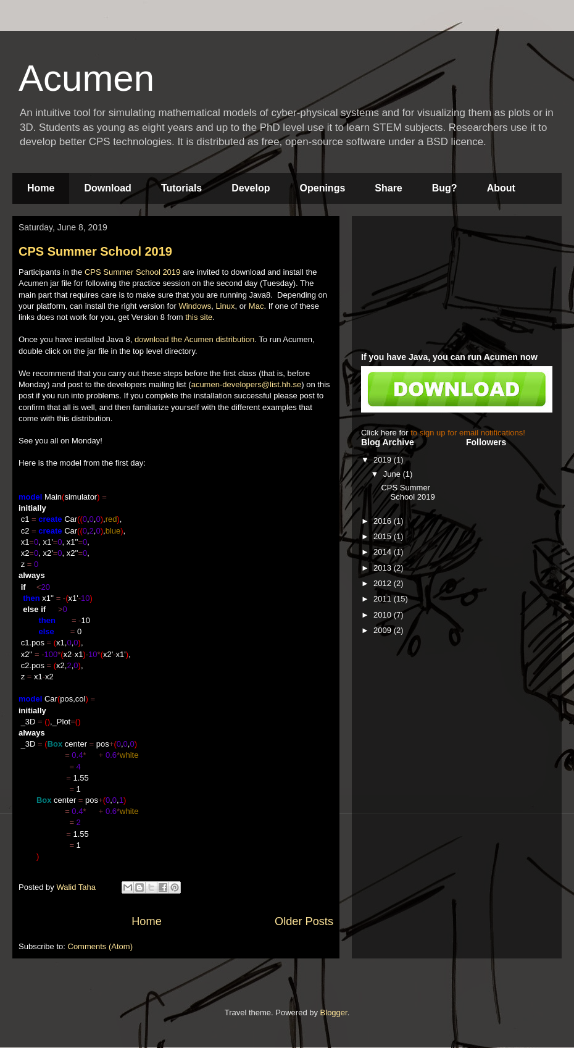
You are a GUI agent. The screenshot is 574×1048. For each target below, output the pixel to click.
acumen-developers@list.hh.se (246, 384)
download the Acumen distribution (194, 339)
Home (40, 188)
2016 (383, 521)
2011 (383, 598)
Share (388, 188)
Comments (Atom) (100, 946)
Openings (323, 188)
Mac (256, 306)
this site (198, 317)
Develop (250, 188)
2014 (383, 551)
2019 (383, 459)
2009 (383, 630)
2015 (383, 536)
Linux (225, 306)
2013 (383, 567)
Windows (194, 306)
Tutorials (181, 188)
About (501, 188)
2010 (383, 614)
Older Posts (304, 921)
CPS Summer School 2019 (95, 251)
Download (107, 188)
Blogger (333, 1012)
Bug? (444, 188)
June (393, 474)
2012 (383, 583)
